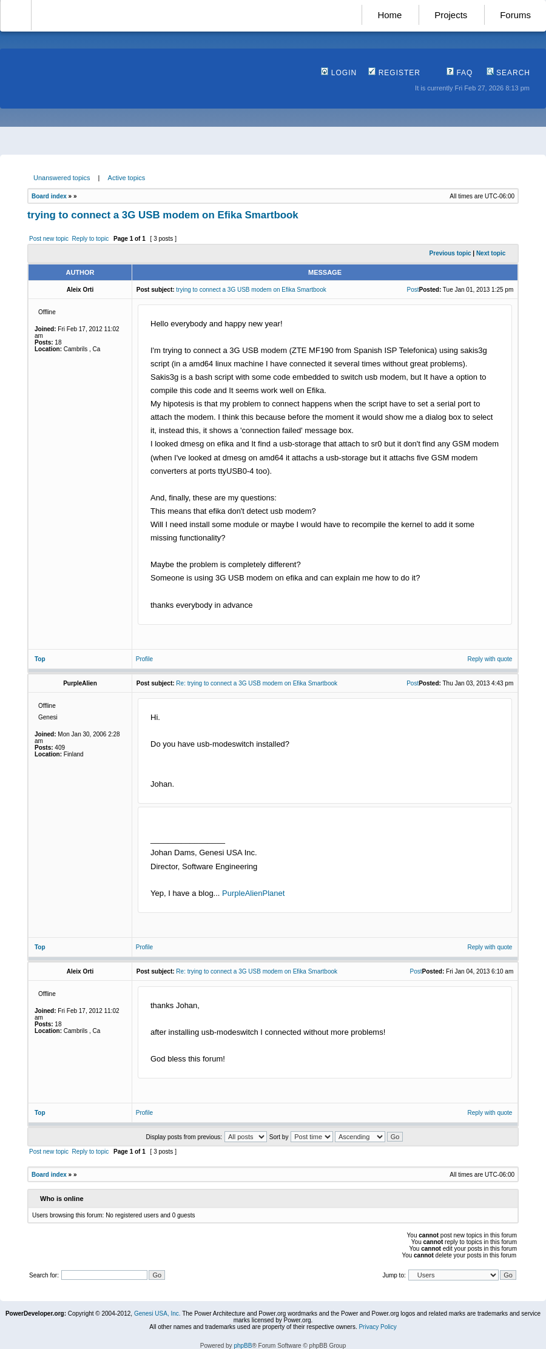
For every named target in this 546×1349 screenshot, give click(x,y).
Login (339, 73)
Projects (450, 15)
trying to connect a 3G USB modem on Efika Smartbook (162, 215)
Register (394, 73)
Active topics (127, 177)
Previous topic (450, 253)
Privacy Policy (377, 1327)
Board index (49, 196)
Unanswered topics (61, 177)
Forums (515, 15)
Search (508, 73)
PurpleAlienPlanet (253, 893)
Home (389, 15)
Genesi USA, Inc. (157, 1313)
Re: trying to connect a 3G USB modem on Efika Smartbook (256, 683)
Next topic (490, 253)
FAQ (460, 73)
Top (40, 659)
